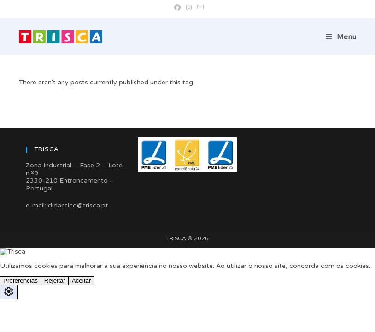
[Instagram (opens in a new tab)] (188, 8)
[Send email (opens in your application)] (199, 8)
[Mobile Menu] (341, 37)
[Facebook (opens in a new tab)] (177, 8)
